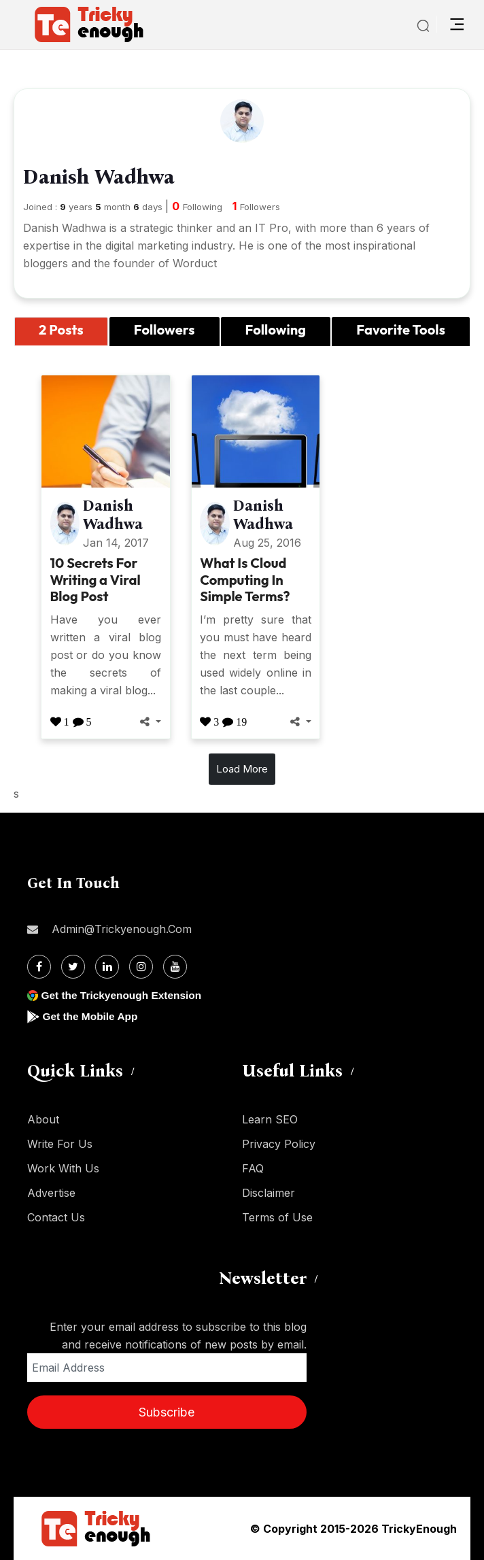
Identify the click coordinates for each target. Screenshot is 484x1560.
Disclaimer (268, 1193)
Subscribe (166, 1412)
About (43, 1119)
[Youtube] (175, 967)
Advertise (51, 1193)
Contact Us (56, 1217)
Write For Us (59, 1144)
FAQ (253, 1168)
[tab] (61, 332)
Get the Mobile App (91, 1016)
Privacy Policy (278, 1144)
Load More (242, 768)
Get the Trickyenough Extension (124, 995)
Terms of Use (277, 1217)
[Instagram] (141, 967)
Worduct (195, 263)
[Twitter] (73, 967)
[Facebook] (39, 967)
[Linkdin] (107, 967)
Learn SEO (270, 1119)
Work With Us (63, 1168)
